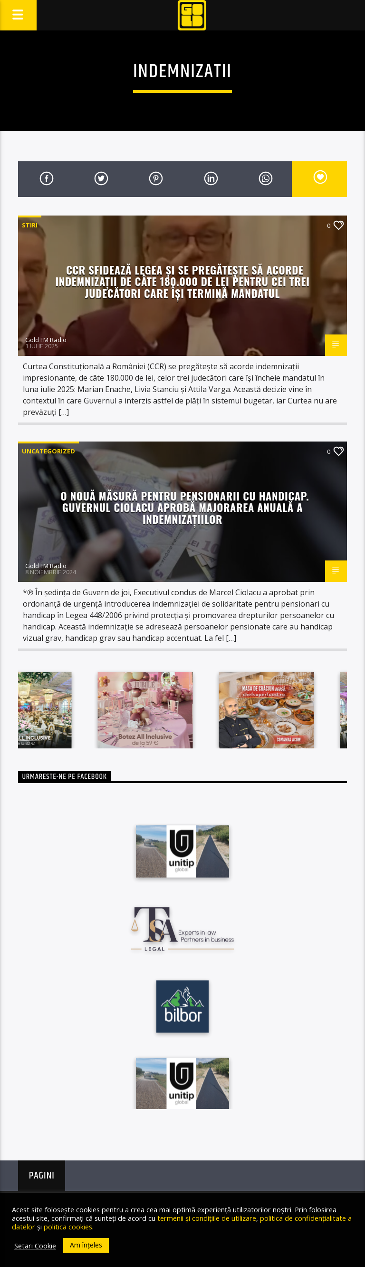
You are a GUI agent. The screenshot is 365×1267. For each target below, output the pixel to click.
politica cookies (68, 1226)
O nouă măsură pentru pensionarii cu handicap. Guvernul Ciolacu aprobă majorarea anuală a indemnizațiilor (185, 507)
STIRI (30, 225)
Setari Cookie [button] (35, 1245)
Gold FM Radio (46, 339)
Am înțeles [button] (86, 1244)
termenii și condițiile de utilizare (206, 1218)
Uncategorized (48, 451)
